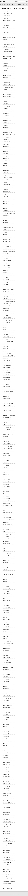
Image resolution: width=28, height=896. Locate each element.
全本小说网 (2, 1)
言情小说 (8, 4)
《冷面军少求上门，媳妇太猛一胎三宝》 (17, 4)
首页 (5, 4)
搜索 (27, 1)
